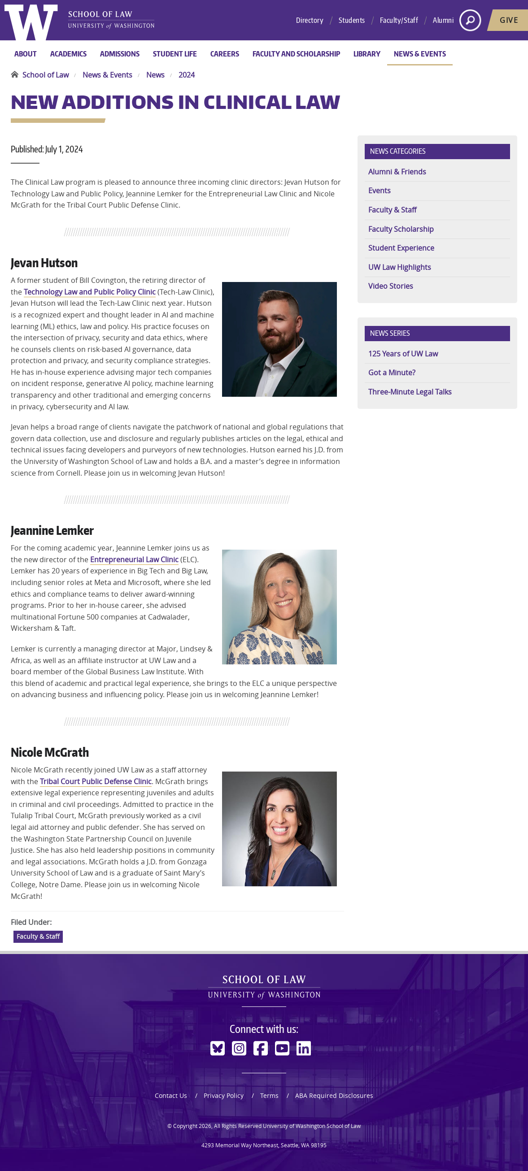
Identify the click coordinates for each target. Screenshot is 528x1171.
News (155, 75)
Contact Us (171, 1095)
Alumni (443, 20)
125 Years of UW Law (403, 354)
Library (366, 53)
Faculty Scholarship (401, 229)
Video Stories (390, 286)
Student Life (175, 53)
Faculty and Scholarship (296, 53)
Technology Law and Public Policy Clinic (90, 292)
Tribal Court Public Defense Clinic (96, 781)
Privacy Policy (224, 1095)
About (25, 53)
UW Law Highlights (399, 267)
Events (379, 190)
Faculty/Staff (399, 20)
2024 (187, 75)
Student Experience (401, 248)
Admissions (120, 53)
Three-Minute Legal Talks (410, 392)
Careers (224, 53)
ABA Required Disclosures (334, 1095)
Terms (269, 1095)
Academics (68, 53)
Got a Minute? (391, 372)
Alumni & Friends (397, 172)
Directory (310, 20)
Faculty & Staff (38, 936)
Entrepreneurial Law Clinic (134, 559)
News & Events (420, 53)
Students (352, 20)
